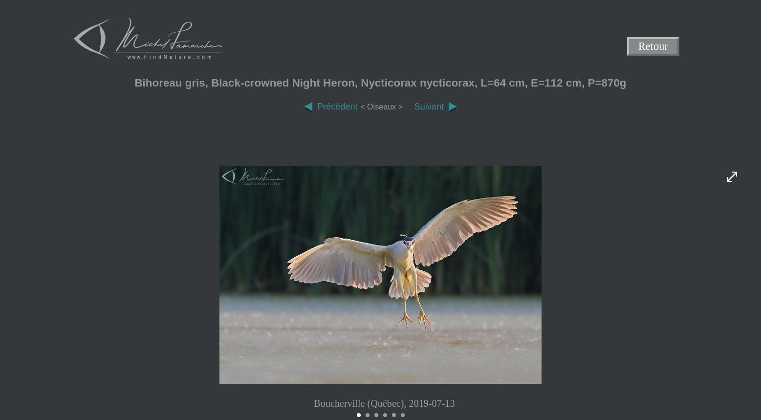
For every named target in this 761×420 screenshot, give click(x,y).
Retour (653, 47)
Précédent (330, 106)
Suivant (436, 106)
